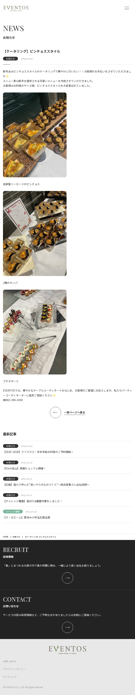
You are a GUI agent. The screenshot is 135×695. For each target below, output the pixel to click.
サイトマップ (9, 676)
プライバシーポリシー (14, 668)
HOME (5, 536)
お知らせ (16, 536)
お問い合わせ (9, 661)
